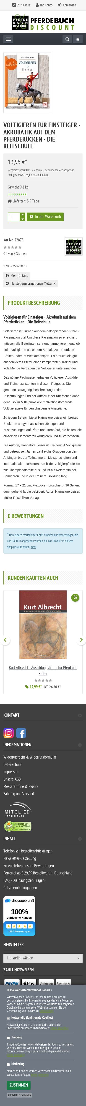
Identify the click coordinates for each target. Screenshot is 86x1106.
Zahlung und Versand (18, 794)
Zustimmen (19, 1085)
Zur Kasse (23, 5)
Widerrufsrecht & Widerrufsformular (29, 757)
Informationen (42, 745)
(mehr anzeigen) (59, 1028)
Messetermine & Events (20, 786)
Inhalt (42, 839)
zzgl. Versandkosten (37, 175)
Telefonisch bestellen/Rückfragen (27, 851)
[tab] (43, 747)
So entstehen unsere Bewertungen (28, 865)
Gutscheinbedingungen (20, 887)
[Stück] (14, 217)
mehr (33, 547)
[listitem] (12, 984)
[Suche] (67, 39)
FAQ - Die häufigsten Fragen (23, 880)
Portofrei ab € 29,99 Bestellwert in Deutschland (37, 873)
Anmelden (69, 5)
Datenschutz (12, 764)
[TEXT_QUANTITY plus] (22, 215)
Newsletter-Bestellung (19, 858)
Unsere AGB (12, 779)
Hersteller (13, 945)
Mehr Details (17, 276)
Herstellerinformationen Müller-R (30, 283)
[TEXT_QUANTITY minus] (22, 218)
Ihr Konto (46, 5)
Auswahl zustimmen (19, 1095)
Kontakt (42, 715)
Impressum (11, 772)
